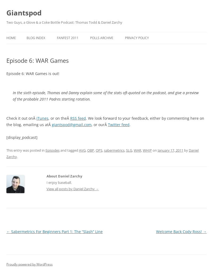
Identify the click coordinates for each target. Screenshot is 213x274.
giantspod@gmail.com (71, 124)
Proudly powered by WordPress (29, 264)
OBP (90, 150)
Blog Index (36, 38)
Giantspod (23, 13)
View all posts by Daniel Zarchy (73, 188)
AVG (82, 150)
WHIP (147, 150)
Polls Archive (101, 38)
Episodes (52, 150)
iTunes (42, 118)
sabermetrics (114, 150)
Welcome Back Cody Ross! (181, 231)
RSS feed (78, 118)
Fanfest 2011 (67, 38)
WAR (137, 150)
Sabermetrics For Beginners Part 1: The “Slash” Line (54, 231)
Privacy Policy (137, 38)
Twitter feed (119, 124)
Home (11, 38)
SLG (129, 150)
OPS (99, 150)
